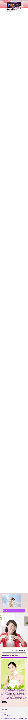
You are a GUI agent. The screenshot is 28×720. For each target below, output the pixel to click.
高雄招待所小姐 (12, 696)
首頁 (12, 650)
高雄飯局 (17, 698)
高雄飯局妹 (21, 693)
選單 (6, 610)
